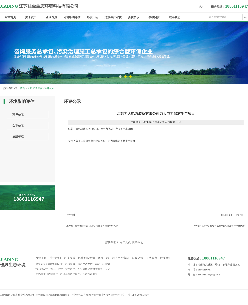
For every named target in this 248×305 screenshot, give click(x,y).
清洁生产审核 (113, 17)
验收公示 (133, 17)
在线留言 (154, 17)
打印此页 (226, 215)
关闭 (239, 215)
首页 (22, 88)
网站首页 (10, 17)
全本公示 (18, 125)
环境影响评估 (71, 17)
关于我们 (30, 17)
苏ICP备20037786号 (138, 294)
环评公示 (49, 88)
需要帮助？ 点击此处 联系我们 (124, 242)
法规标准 (18, 136)
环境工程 (92, 17)
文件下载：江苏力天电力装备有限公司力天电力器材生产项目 (101, 141)
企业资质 (51, 17)
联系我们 (174, 17)
